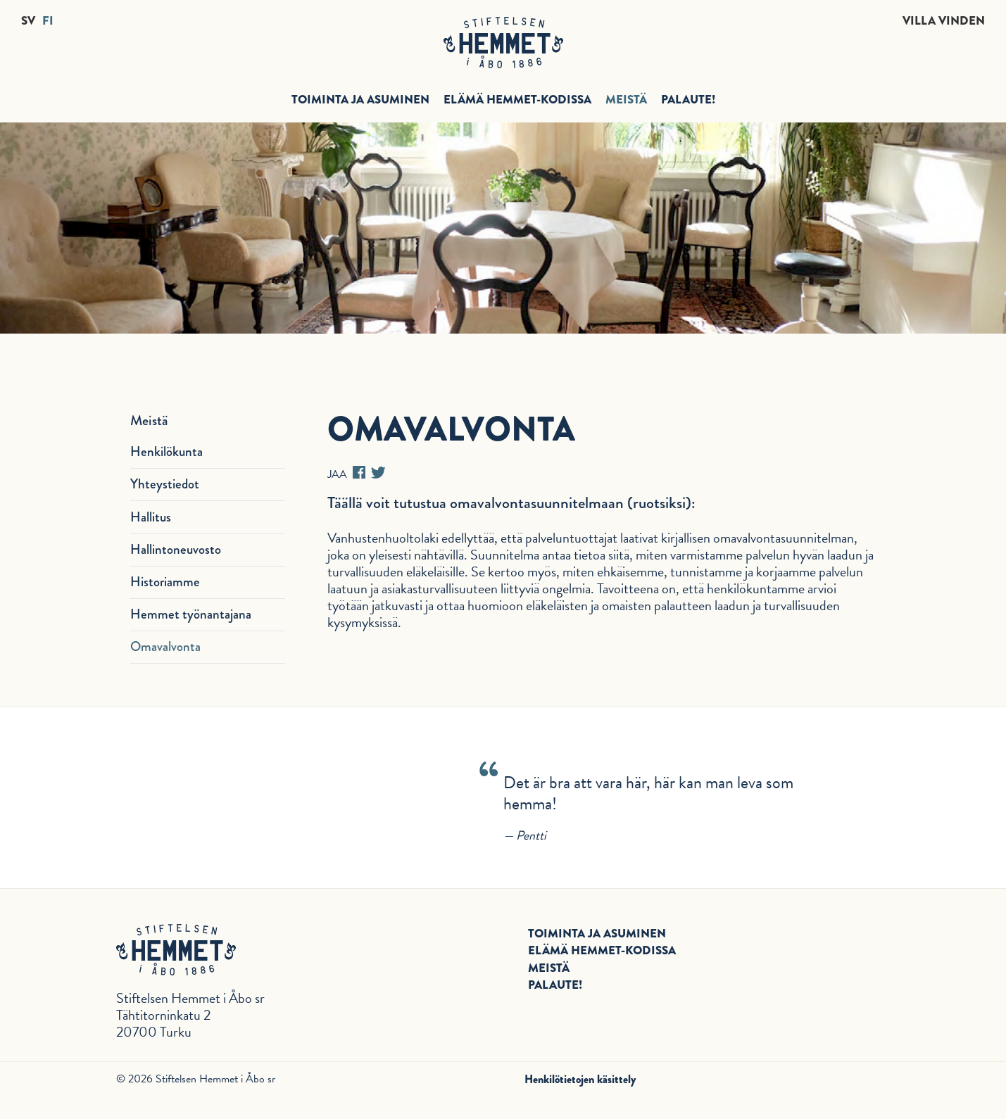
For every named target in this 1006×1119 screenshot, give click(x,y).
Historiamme (165, 581)
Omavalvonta (165, 646)
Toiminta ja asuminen (360, 99)
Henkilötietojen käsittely (580, 1079)
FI (48, 21)
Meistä (626, 99)
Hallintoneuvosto (175, 549)
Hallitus (150, 516)
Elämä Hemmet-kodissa (517, 99)
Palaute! (688, 99)
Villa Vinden (944, 21)
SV (28, 21)
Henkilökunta (166, 451)
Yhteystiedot (164, 483)
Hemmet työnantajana (190, 614)
